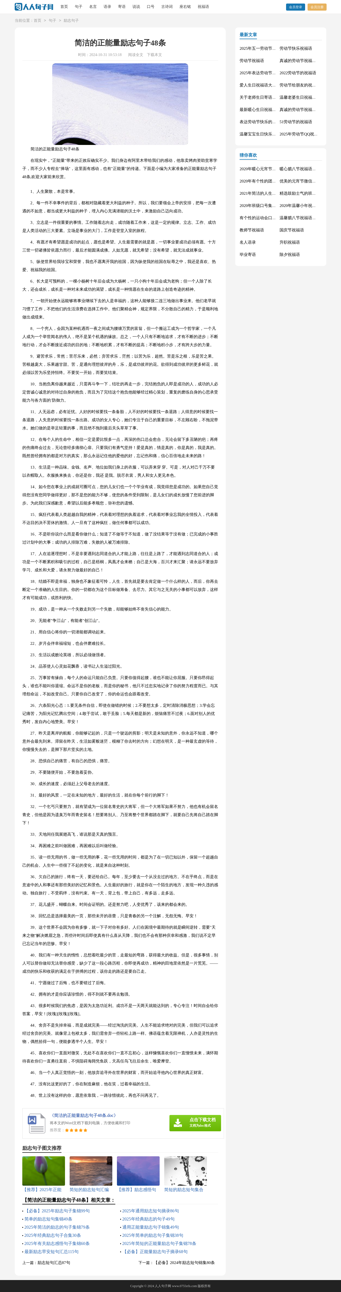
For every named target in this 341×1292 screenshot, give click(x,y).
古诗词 (167, 7)
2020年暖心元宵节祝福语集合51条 (270, 169)
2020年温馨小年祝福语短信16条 (308, 205)
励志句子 (71, 21)
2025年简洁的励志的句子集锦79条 (57, 1227)
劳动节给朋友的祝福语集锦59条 (308, 85)
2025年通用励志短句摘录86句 (150, 1211)
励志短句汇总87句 (54, 1262)
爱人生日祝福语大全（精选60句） (270, 85)
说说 (136, 7)
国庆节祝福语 (292, 230)
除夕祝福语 (290, 254)
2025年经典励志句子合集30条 (52, 1235)
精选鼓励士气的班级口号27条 (306, 193)
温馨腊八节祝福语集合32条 (304, 218)
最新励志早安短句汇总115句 (51, 1251)
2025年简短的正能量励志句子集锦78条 (159, 1243)
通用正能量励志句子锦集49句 (150, 1227)
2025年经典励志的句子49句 (148, 1219)
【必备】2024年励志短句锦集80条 (184, 1262)
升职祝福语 (290, 242)
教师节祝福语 (252, 230)
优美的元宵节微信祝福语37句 (306, 181)
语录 (107, 7)
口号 (150, 7)
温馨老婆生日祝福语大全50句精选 (310, 97)
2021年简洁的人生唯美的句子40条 (270, 193)
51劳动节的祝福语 (296, 122)
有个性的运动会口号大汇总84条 (268, 218)
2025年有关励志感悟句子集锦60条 (57, 1243)
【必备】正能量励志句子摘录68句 (155, 1251)
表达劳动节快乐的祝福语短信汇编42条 (274, 122)
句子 (78, 7)
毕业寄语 (248, 254)
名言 (93, 7)
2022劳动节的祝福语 (298, 73)
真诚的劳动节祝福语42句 (302, 109)
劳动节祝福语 (252, 60)
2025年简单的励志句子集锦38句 (152, 1235)
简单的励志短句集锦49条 (48, 1219)
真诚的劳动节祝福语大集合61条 (308, 60)
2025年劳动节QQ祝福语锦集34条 (309, 134)
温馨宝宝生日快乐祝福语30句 (266, 134)
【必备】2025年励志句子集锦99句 (57, 1211)
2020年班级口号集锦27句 (262, 205)
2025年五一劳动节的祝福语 (264, 48)
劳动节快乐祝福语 (296, 48)
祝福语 (203, 7)
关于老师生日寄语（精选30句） (268, 97)
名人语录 (248, 242)
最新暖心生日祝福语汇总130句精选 (271, 109)
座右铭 (185, 7)
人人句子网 (163, 1286)
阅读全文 (135, 55)
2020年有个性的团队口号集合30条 (270, 181)
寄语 (122, 7)
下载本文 (154, 55)
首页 (64, 7)
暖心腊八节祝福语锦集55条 (304, 169)
